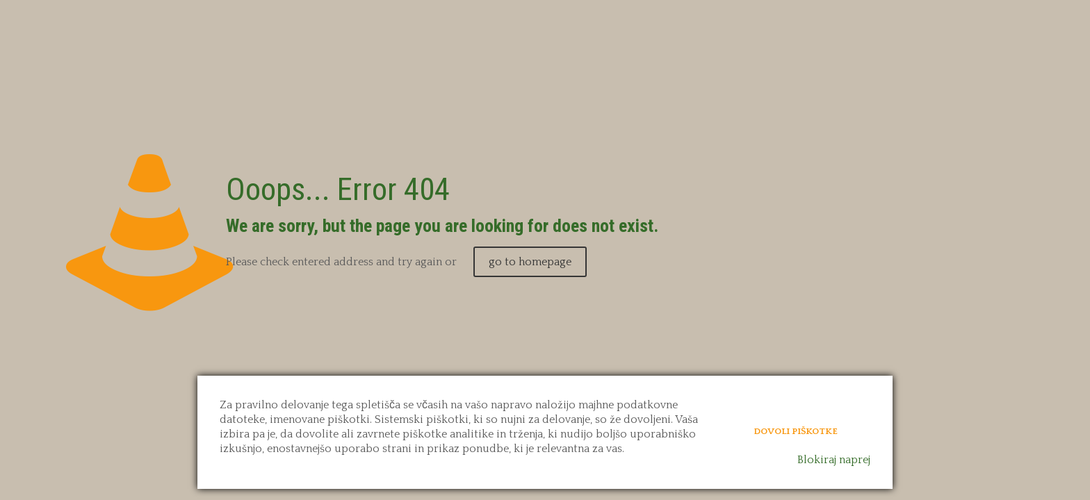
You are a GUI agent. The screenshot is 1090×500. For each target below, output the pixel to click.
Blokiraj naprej (833, 459)
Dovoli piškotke (796, 431)
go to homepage (530, 262)
